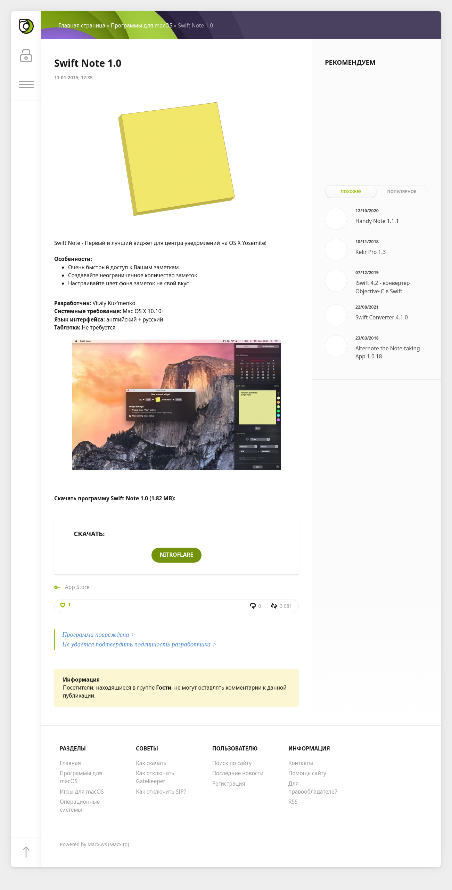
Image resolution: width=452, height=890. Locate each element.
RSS (293, 802)
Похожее (350, 191)
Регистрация (228, 784)
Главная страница (81, 25)
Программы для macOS (141, 25)
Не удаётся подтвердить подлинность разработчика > (139, 645)
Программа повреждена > (98, 635)
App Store (77, 587)
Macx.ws (97, 845)
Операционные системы (80, 806)
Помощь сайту (307, 773)
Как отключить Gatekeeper (155, 777)
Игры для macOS (82, 792)
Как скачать (151, 763)
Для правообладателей (313, 788)
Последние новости (238, 773)
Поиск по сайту (232, 763)
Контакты (300, 763)
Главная (70, 763)
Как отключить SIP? (161, 792)
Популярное (401, 191)
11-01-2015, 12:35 (73, 77)
